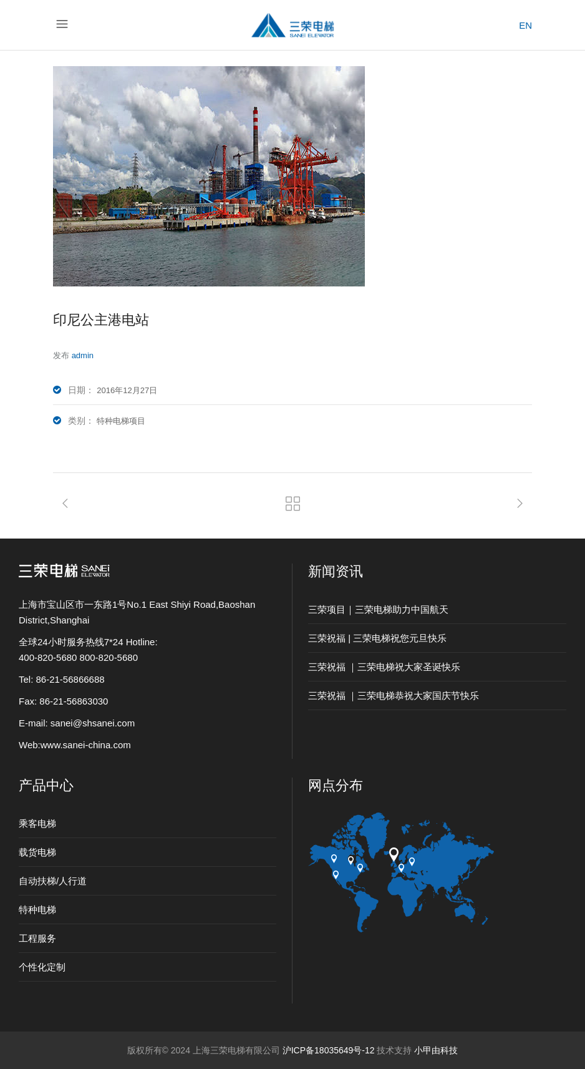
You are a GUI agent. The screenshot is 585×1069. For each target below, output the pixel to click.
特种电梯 (37, 909)
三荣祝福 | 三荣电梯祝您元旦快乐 (377, 638)
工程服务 (37, 938)
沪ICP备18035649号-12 (329, 1050)
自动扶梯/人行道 (53, 881)
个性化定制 (42, 967)
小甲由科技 (436, 1050)
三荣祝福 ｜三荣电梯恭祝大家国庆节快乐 (393, 695)
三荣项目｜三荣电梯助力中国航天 (378, 609)
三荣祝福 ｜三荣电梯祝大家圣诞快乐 (384, 666)
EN (525, 25)
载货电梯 (37, 852)
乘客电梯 (37, 823)
